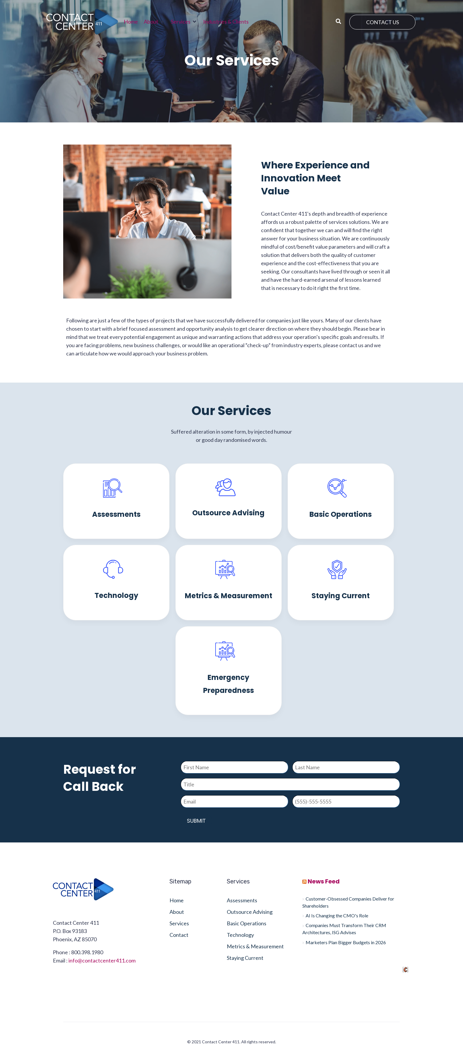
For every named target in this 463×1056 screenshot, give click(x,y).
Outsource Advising (228, 513)
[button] (154, 22)
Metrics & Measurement (228, 596)
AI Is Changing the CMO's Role (337, 915)
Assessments (116, 514)
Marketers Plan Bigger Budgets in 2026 (346, 942)
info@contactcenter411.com (102, 960)
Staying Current (341, 596)
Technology (116, 595)
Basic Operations (340, 514)
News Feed (324, 881)
